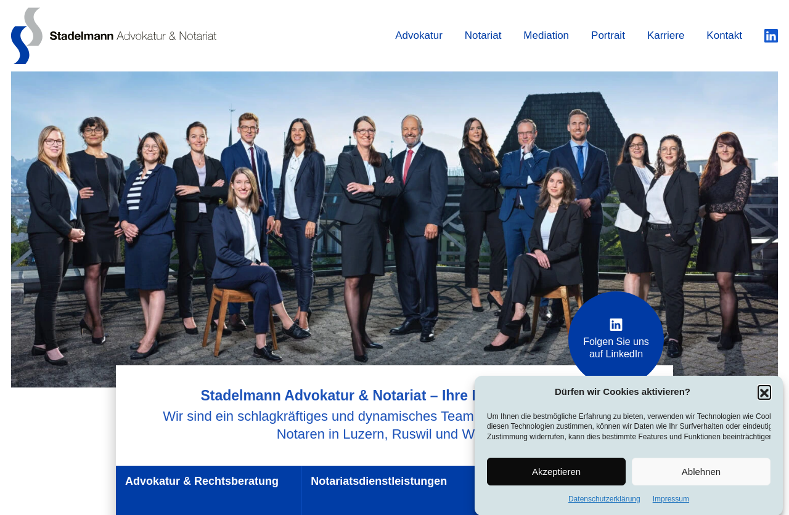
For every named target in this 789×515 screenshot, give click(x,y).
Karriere (665, 35)
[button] (764, 394)
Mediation (546, 35)
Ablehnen (701, 473)
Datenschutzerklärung (604, 501)
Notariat (483, 35)
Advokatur (419, 35)
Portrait (608, 35)
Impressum (671, 501)
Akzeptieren (556, 473)
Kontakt (724, 35)
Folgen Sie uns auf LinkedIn (616, 338)
